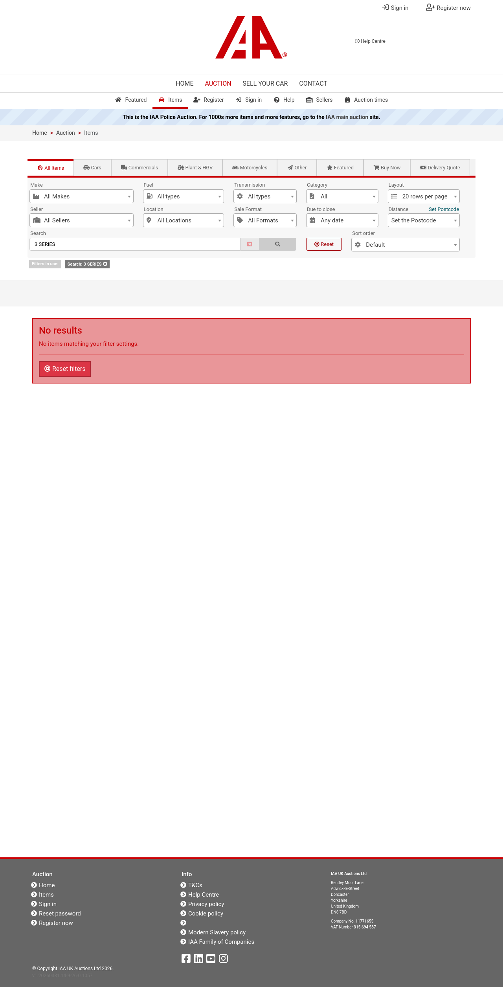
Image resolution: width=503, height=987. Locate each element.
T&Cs (195, 885)
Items (170, 100)
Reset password (60, 913)
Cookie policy (205, 913)
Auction (218, 83)
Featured (131, 100)
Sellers (319, 100)
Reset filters (64, 368)
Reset (324, 244)
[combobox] (81, 196)
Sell (265, 83)
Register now (56, 922)
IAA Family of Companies (221, 941)
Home (184, 83)
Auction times (366, 100)
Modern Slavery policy (217, 932)
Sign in (248, 100)
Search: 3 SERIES (87, 264)
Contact (313, 83)
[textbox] (81, 196)
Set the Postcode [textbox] (413, 220)
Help (284, 100)
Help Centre (370, 41)
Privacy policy (206, 904)
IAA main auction (347, 117)
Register (208, 100)
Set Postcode (444, 209)
